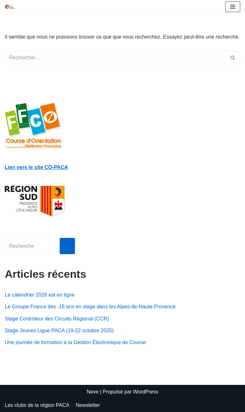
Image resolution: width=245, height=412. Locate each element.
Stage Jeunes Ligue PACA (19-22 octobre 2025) (59, 330)
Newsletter (88, 405)
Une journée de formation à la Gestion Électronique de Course (75, 342)
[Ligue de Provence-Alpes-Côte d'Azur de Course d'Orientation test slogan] (10, 6)
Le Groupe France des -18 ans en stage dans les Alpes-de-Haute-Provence (90, 306)
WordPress (145, 391)
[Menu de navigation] (232, 6)
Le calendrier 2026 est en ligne (40, 295)
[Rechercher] (115, 57)
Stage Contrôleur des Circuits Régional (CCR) (57, 318)
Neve (93, 391)
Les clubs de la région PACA (37, 405)
